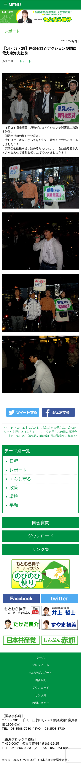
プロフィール (40, 665)
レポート (25, 61)
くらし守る (20, 478)
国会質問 (40, 522)
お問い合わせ (40, 703)
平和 (14, 505)
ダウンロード (41, 535)
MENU (11, 4)
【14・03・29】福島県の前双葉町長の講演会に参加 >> (42, 435)
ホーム (40, 657)
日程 (14, 461)
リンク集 (40, 549)
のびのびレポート (40, 672)
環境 (14, 496)
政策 (14, 487)
